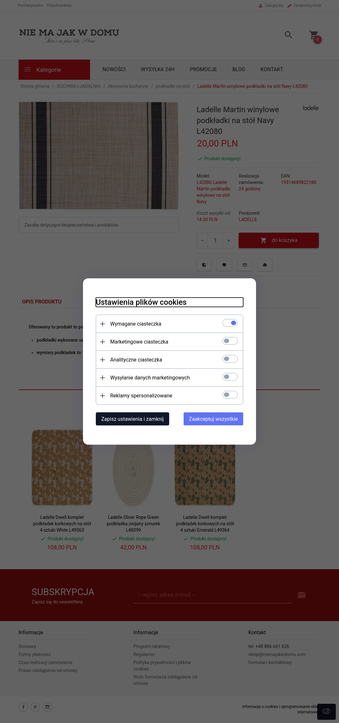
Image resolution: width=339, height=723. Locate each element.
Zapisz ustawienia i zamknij (132, 419)
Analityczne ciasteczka (136, 360)
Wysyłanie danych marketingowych (150, 378)
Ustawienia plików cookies (141, 302)
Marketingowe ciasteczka (139, 342)
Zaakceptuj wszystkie (213, 419)
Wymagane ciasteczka (135, 324)
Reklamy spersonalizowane (141, 396)
